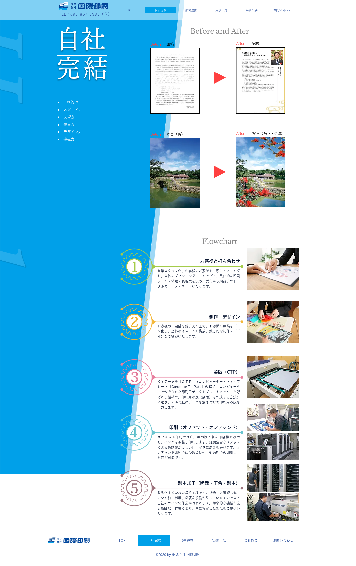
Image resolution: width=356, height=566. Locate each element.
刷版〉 (207, 397)
